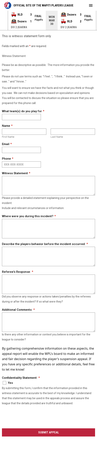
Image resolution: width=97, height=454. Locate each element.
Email (5, 144)
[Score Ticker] (48, 20)
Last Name (57, 136)
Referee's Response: (16, 272)
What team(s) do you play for (22, 111)
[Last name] (73, 132)
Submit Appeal (48, 432)
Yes (8, 383)
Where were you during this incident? (27, 216)
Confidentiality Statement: (19, 378)
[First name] (24, 132)
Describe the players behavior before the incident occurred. (44, 244)
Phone (6, 158)
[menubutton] (90, 5)
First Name (8, 136)
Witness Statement (15, 173)
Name (6, 126)
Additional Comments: (17, 309)
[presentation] (31, 417)
